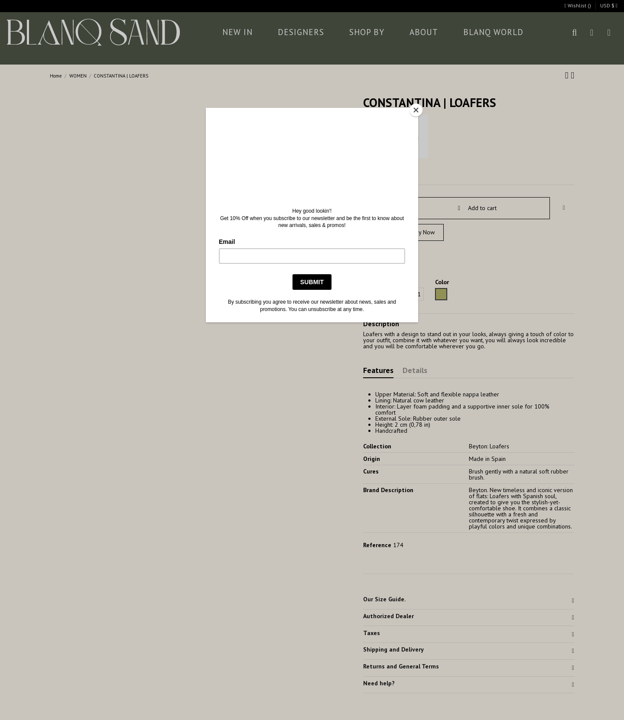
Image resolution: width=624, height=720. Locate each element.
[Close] (416, 110)
